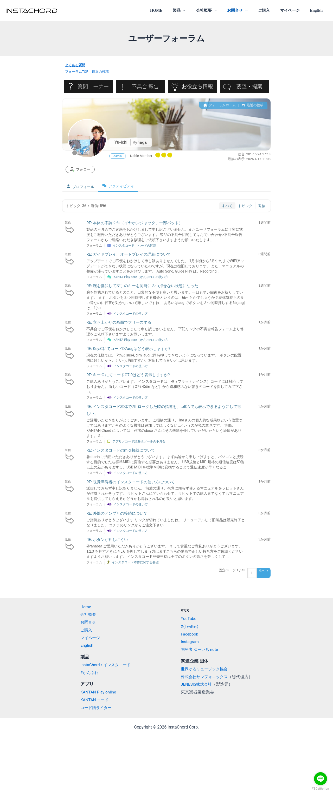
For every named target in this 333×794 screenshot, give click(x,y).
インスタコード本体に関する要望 (135, 562)
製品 (193, 10)
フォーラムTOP (76, 72)
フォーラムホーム (219, 105)
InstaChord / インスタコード (104, 664)
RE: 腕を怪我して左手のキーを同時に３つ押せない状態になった (142, 285)
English (317, 10)
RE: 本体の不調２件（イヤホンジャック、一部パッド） (134, 222)
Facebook (190, 634)
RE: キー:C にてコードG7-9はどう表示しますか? (128, 375)
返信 (261, 205)
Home (82, 606)
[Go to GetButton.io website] (320, 788)
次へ (263, 570)
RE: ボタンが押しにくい (107, 539)
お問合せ (246, 10)
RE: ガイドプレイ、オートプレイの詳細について (128, 254)
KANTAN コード (92, 699)
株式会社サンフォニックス (206, 676)
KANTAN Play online (96, 692)
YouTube (189, 618)
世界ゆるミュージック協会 (206, 668)
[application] (197, 10)
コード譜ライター (94, 707)
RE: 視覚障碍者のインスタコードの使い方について (130, 481)
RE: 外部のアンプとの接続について (117, 513)
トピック (245, 205)
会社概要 (218, 10)
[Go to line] (320, 778)
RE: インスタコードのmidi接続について (120, 450)
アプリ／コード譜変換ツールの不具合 (138, 441)
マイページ (293, 10)
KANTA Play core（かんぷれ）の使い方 (140, 277)
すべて (227, 205)
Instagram (190, 641)
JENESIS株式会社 (197, 684)
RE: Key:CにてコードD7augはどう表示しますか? (128, 348)
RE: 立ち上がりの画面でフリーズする (118, 322)
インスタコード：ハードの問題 (134, 245)
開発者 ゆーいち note (200, 649)
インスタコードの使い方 (130, 313)
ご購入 (270, 10)
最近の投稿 (100, 72)
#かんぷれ (87, 672)
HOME (173, 10)
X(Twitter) (190, 626)
